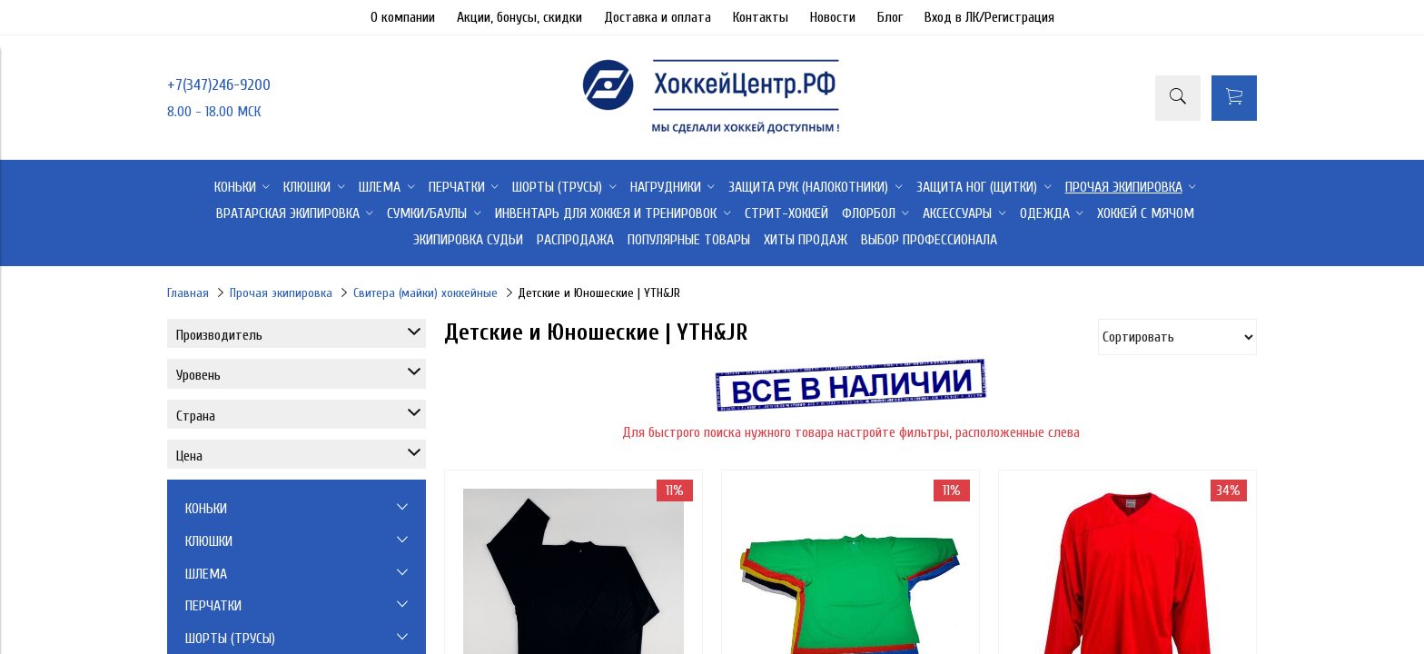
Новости (832, 17)
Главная (188, 293)
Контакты (760, 17)
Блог (890, 17)
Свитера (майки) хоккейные (425, 293)
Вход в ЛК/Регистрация (989, 17)
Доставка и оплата (657, 17)
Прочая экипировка (281, 293)
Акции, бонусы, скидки (519, 17)
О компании (403, 17)
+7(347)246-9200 (219, 84)
